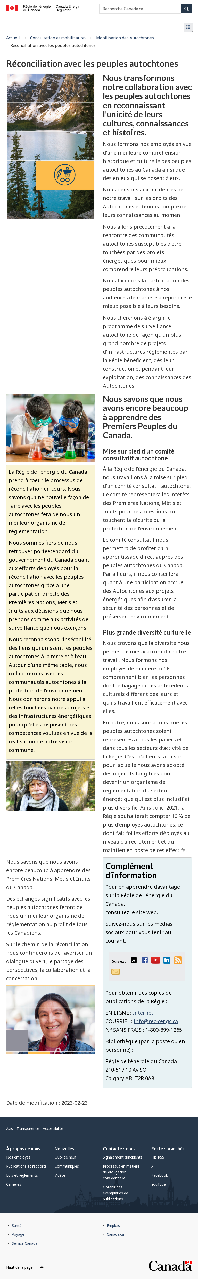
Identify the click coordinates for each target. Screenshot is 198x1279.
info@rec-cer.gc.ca (156, 1021)
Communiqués (67, 1166)
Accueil (13, 38)
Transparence (27, 1128)
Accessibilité (53, 1128)
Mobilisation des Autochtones (125, 38)
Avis (9, 1128)
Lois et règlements (22, 1175)
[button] (188, 27)
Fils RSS (157, 1157)
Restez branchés (168, 1148)
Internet (143, 1012)
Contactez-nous (119, 1148)
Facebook (159, 1175)
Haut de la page (25, 1267)
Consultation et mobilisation (58, 38)
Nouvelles (64, 1148)
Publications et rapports (26, 1166)
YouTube (158, 1184)
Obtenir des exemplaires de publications (115, 1193)
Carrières (13, 1184)
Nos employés (18, 1157)
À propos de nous (23, 1148)
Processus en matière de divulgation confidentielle (121, 1172)
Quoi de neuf (65, 1157)
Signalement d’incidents (122, 1157)
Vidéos (60, 1175)
